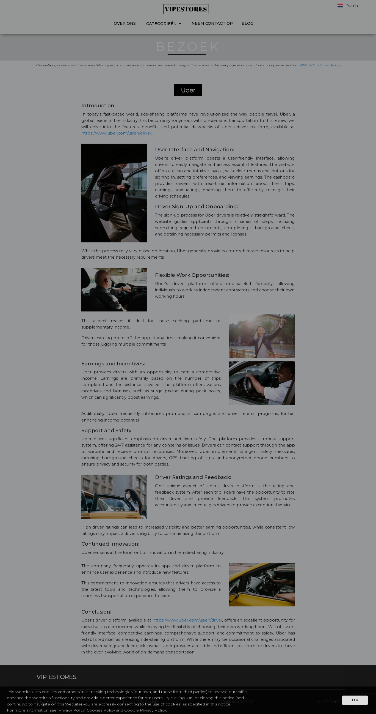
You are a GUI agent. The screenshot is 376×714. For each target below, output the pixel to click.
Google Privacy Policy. (145, 710)
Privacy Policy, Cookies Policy (87, 710)
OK (355, 699)
